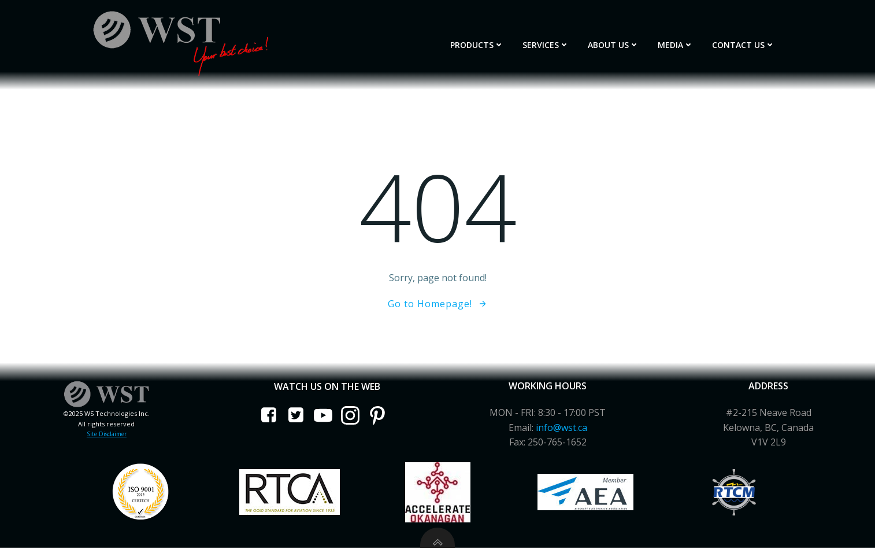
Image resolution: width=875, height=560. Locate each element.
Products (486, 41)
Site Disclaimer (109, 429)
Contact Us (752, 41)
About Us (622, 41)
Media (685, 41)
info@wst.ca (560, 423)
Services (555, 41)
